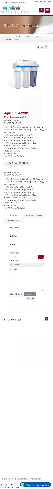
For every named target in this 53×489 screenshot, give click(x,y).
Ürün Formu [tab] (14, 215)
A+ (42, 46)
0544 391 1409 (7, 484)
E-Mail (12, 244)
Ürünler (18, 37)
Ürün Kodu (14, 260)
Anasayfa (9, 37)
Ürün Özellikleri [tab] (34, 215)
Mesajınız (14, 269)
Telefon (13, 236)
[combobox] (26, 257)
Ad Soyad (14, 228)
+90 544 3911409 (43, 1)
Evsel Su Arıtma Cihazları (33, 37)
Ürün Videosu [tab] (14, 220)
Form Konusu (16, 253)
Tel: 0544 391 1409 (9, 487)
